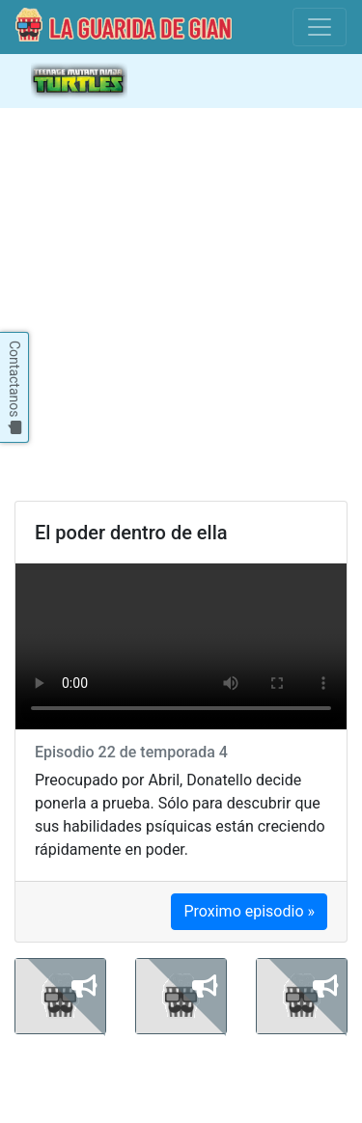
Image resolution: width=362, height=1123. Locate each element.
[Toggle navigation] (319, 27)
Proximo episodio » (249, 911)
